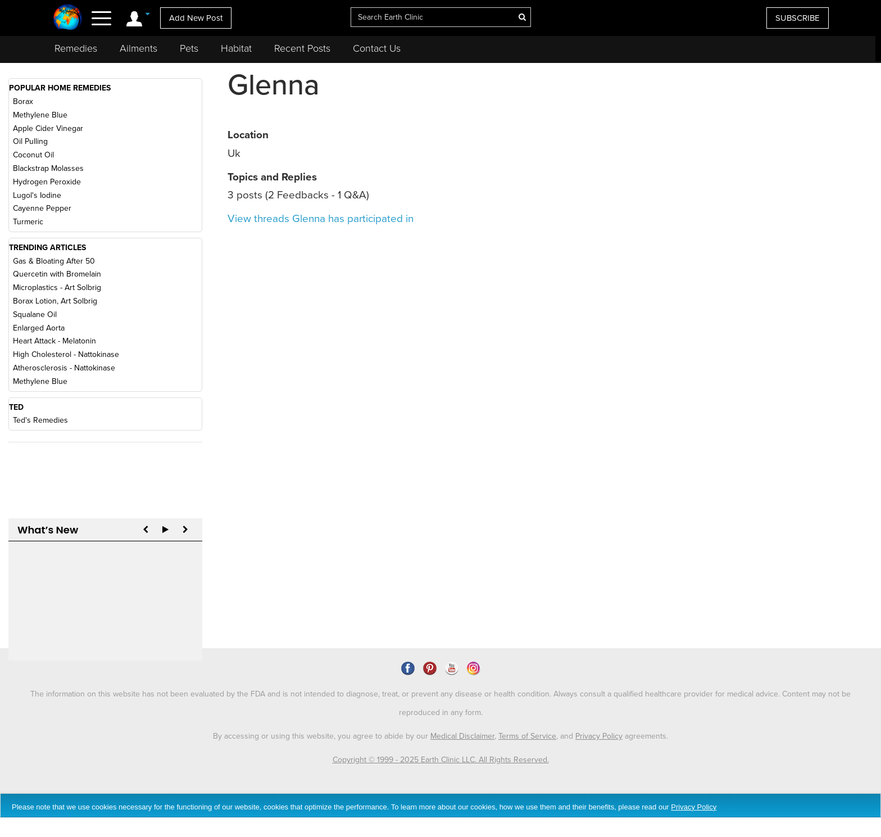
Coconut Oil (33, 155)
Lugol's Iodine (37, 195)
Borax (23, 101)
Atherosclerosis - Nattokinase (64, 368)
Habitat (236, 48)
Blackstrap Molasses (48, 168)
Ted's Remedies (40, 420)
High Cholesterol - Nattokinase (66, 354)
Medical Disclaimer (462, 718)
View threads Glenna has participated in (321, 218)
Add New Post (195, 18)
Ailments (138, 48)
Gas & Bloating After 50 (54, 261)
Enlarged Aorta (39, 328)
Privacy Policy (599, 718)
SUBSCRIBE (797, 18)
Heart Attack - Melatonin (54, 341)
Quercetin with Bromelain (57, 274)
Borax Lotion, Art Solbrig (55, 301)
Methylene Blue (40, 115)
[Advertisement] (773, 159)
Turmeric (28, 222)
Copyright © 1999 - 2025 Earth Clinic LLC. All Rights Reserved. (441, 742)
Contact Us (377, 48)
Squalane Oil (35, 314)
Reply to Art (39, 577)
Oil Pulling (30, 141)
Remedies (76, 48)
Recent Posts (302, 48)
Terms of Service (527, 718)
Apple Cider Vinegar (48, 128)
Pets (189, 48)
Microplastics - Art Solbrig (57, 287)
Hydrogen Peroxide (47, 182)
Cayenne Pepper (42, 208)
